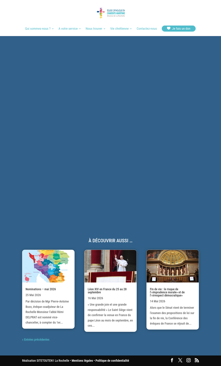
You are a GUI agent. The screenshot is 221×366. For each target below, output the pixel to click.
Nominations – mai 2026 (41, 289)
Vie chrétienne (119, 29)
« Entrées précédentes (35, 339)
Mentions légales (82, 360)
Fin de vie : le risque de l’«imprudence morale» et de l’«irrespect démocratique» (167, 292)
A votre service (68, 29)
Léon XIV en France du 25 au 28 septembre (107, 290)
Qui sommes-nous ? (37, 29)
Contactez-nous (147, 29)
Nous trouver (94, 29)
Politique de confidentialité (112, 360)
